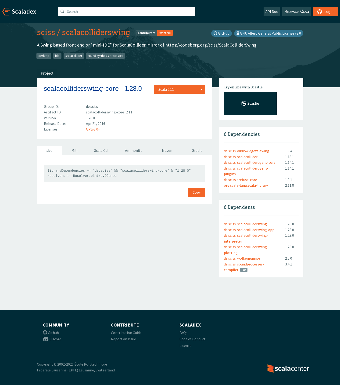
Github (51, 332)
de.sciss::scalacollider (241, 156)
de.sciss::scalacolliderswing (245, 224)
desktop (43, 56)
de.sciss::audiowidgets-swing (246, 151)
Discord (52, 339)
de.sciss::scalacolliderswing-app (249, 229)
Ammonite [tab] (133, 150)
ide (57, 56)
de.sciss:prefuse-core (240, 179)
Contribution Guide (126, 332)
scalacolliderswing (96, 32)
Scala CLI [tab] (101, 150)
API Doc (271, 11)
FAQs (183, 332)
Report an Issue (123, 339)
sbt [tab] (49, 150)
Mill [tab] (75, 150)
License (185, 345)
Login (325, 11)
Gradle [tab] (197, 150)
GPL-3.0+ (93, 129)
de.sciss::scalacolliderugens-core (250, 162)
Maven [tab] (167, 150)
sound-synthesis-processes (105, 56)
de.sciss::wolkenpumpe (242, 258)
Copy (196, 192)
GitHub (221, 33)
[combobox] (179, 89)
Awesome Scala (296, 11)
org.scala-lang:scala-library (246, 185)
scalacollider (73, 56)
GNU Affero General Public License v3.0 (268, 33)
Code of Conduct (192, 339)
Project (47, 73)
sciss (46, 32)
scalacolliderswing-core (81, 88)
